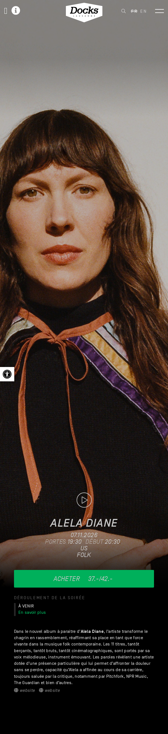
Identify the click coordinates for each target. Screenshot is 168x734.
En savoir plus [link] (32, 612)
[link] (7, 374)
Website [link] (24, 690)
